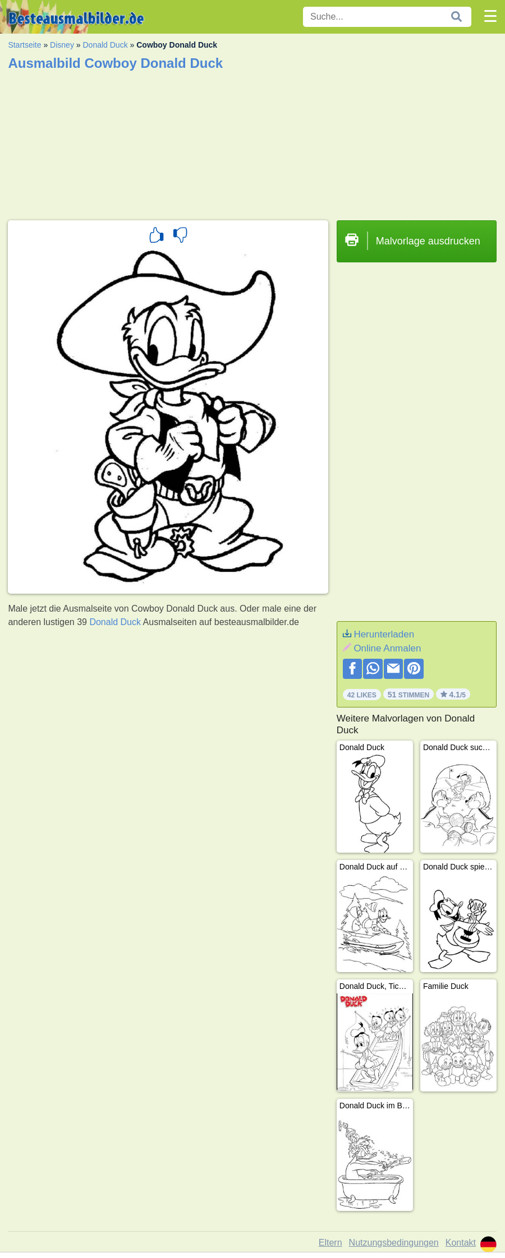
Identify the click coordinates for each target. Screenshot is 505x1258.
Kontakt (461, 1242)
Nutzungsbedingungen (394, 1242)
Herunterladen (384, 634)
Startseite (24, 44)
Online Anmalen (387, 648)
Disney (62, 44)
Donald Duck (104, 44)
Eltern (330, 1242)
